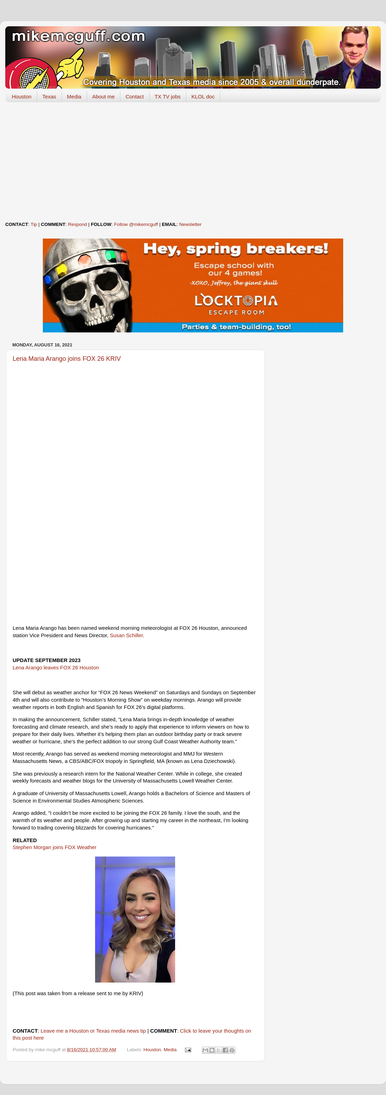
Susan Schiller (126, 635)
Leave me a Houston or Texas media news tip (93, 1031)
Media (74, 96)
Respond (77, 224)
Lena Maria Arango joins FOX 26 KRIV (67, 358)
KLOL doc (203, 96)
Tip (34, 224)
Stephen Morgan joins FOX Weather (54, 847)
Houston (22, 96)
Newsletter (190, 224)
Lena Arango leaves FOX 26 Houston (56, 667)
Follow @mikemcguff (136, 224)
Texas (49, 96)
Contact (135, 96)
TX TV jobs (168, 96)
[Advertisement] (193, 162)
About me (103, 96)
